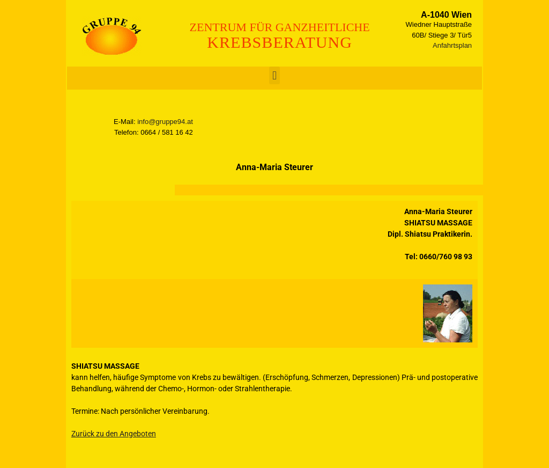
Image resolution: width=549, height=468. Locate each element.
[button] (274, 75)
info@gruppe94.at (165, 122)
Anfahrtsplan (452, 45)
